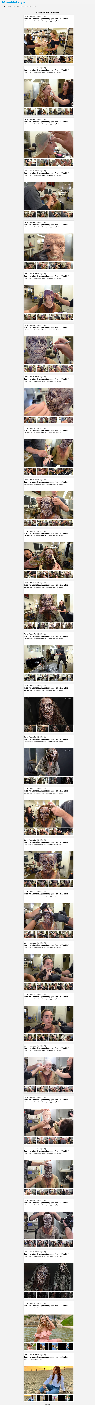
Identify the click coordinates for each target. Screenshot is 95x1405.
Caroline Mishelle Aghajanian (48, 12)
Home (6, 6)
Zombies (58, 21)
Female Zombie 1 (62, 18)
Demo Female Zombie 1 (32, 16)
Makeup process (51, 21)
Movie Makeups (16, 2)
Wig (57, 484)
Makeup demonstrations (40, 21)
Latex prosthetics (28, 21)
